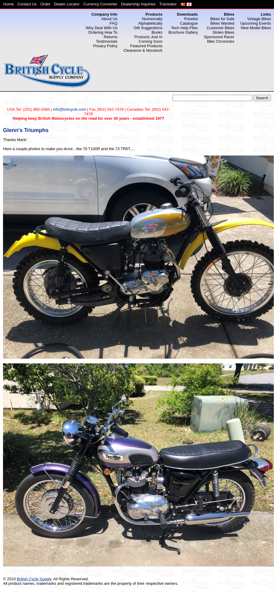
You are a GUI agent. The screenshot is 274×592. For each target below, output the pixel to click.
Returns (111, 37)
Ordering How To (102, 32)
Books (156, 32)
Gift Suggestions (148, 28)
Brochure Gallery (183, 32)
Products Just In (148, 37)
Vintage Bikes (259, 19)
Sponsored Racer (219, 37)
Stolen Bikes (223, 32)
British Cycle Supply (34, 579)
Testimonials (107, 41)
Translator (168, 4)
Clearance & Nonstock (142, 50)
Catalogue (189, 23)
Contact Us (27, 4)
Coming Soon (151, 41)
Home (8, 4)
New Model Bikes (256, 28)
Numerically (152, 19)
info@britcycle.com (69, 109)
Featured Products (146, 46)
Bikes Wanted (222, 23)
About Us (109, 19)
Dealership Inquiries (138, 4)
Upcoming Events (255, 23)
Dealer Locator (66, 4)
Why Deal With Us (101, 28)
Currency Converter (100, 4)
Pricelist (191, 19)
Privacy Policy (105, 46)
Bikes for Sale (222, 19)
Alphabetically (150, 23)
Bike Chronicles (220, 41)
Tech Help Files (184, 28)
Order (45, 4)
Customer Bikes (220, 28)
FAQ (113, 23)
